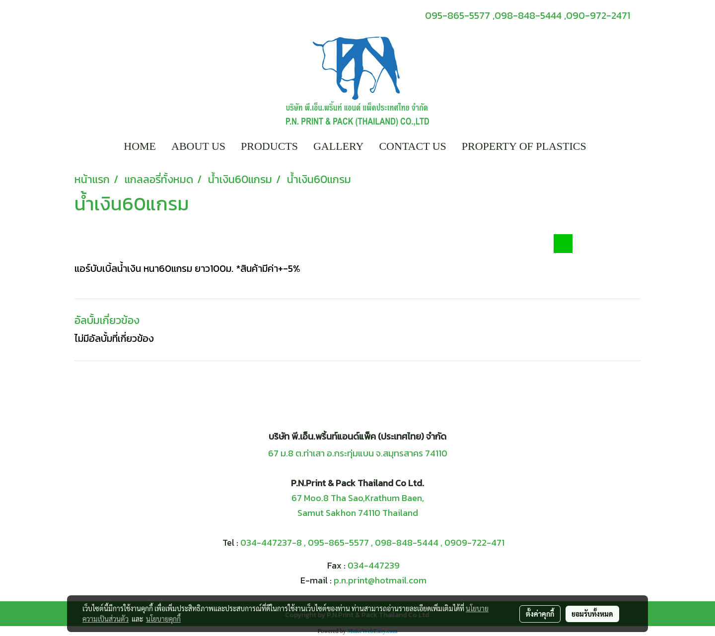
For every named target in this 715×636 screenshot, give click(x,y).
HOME (140, 146)
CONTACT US (412, 146)
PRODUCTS (269, 146)
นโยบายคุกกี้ (163, 618)
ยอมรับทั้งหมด (592, 613)
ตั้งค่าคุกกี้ (540, 613)
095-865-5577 (338, 542)
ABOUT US (198, 146)
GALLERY (338, 146)
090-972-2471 (598, 15)
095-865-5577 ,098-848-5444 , (495, 15)
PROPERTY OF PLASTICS (524, 146)
